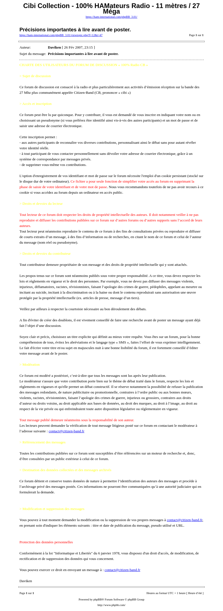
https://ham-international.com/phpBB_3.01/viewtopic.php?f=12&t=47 (60, 35)
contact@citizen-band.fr (66, 431)
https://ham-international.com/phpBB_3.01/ (111, 16)
